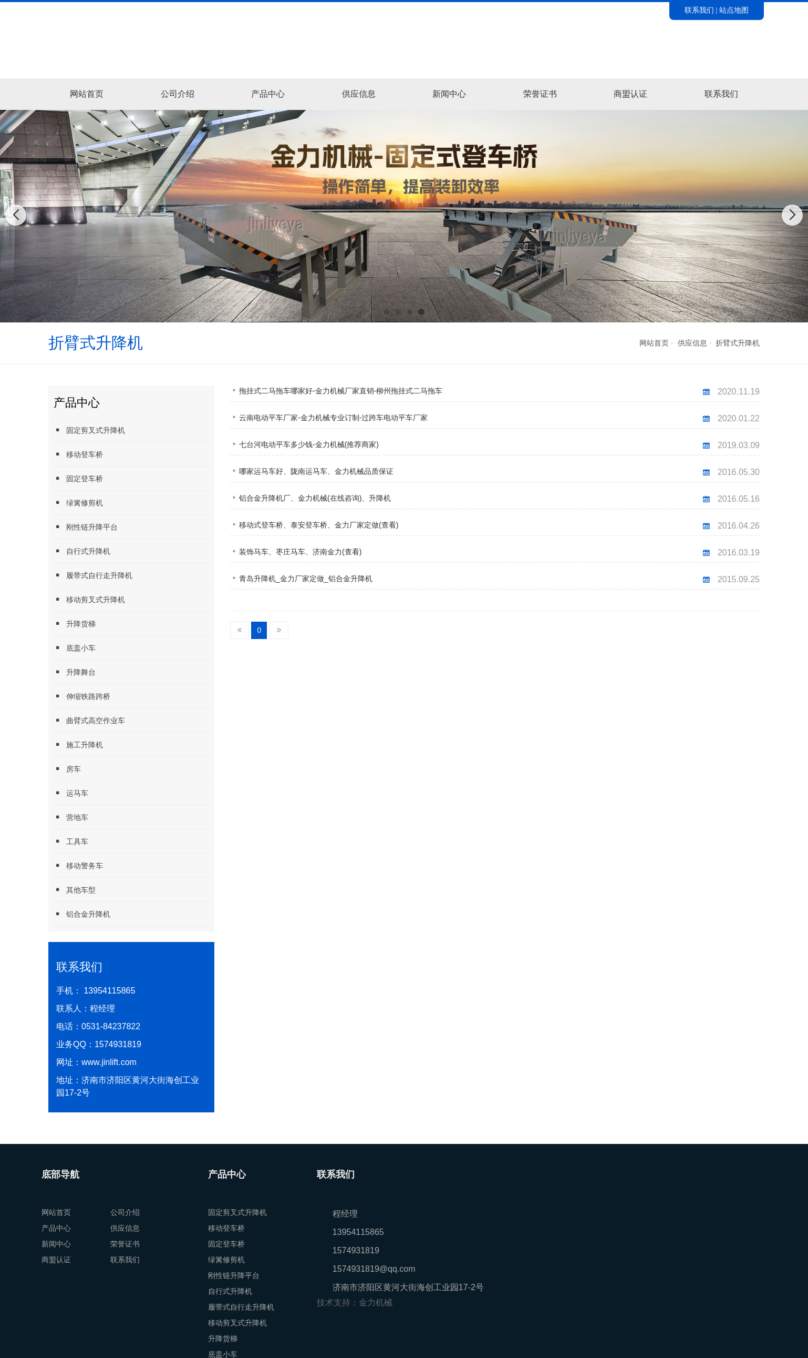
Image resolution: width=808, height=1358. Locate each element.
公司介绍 (177, 93)
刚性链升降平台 (86, 526)
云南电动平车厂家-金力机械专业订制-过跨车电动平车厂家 (333, 417)
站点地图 (734, 10)
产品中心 (268, 93)
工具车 (71, 841)
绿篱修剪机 (78, 502)
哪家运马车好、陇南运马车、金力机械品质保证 (316, 471)
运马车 (71, 792)
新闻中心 (449, 93)
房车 (67, 768)
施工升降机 (78, 744)
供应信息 (359, 93)
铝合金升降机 (82, 913)
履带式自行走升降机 (93, 575)
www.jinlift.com (109, 1062)
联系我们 (699, 10)
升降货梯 (75, 623)
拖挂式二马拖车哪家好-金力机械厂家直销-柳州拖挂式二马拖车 (340, 391)
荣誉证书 (540, 93)
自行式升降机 (82, 550)
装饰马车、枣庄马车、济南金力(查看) (300, 552)
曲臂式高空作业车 (89, 720)
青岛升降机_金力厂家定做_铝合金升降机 (305, 578)
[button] (386, 312)
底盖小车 (75, 647)
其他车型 (75, 889)
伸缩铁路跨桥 (82, 696)
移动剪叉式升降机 (89, 599)
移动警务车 (78, 865)
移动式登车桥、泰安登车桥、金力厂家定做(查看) (318, 525)
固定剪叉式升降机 (89, 429)
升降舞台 (75, 671)
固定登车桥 (78, 478)
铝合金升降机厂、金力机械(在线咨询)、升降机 (315, 498)
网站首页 (86, 93)
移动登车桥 (78, 454)
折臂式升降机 (738, 343)
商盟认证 (630, 93)
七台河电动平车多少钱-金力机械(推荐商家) (309, 444)
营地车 (71, 817)
